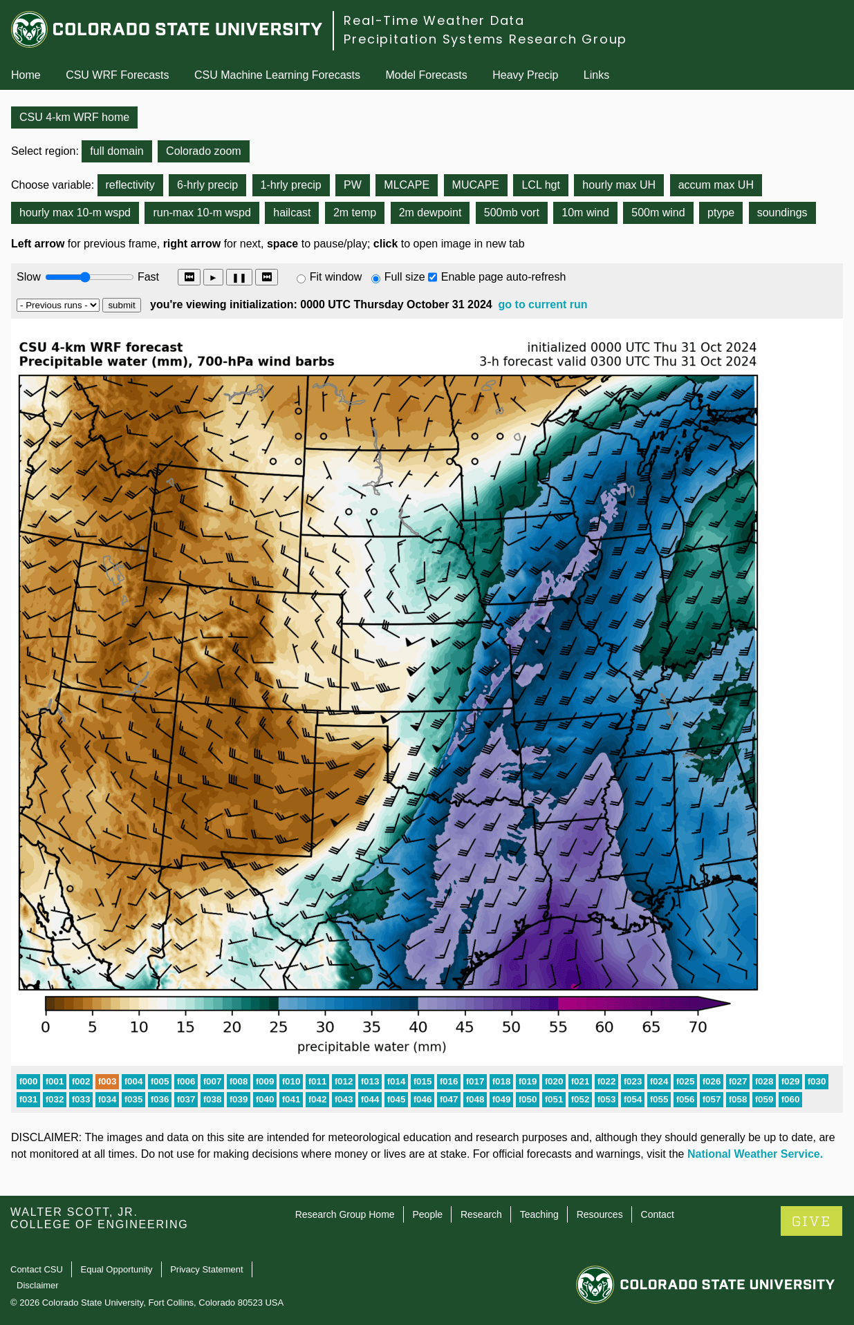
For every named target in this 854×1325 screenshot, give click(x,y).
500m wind (658, 212)
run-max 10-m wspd (201, 212)
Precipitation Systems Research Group (485, 39)
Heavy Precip (525, 75)
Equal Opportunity (117, 1269)
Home (26, 75)
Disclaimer (38, 1285)
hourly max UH (619, 185)
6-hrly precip (207, 185)
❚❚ (239, 277)
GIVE (811, 1221)
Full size (404, 277)
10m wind (585, 212)
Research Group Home (345, 1214)
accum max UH (716, 185)
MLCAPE (406, 185)
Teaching (539, 1214)
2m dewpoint (430, 212)
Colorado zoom (203, 151)
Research (481, 1214)
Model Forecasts (426, 75)
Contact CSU (36, 1269)
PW (353, 185)
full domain (116, 151)
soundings (782, 212)
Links (596, 75)
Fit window (336, 277)
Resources (600, 1214)
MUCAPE (475, 185)
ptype (720, 212)
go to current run (543, 304)
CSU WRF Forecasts (117, 75)
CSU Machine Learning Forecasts (277, 75)
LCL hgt (540, 185)
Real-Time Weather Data (434, 20)
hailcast (291, 212)
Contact (657, 1214)
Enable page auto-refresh (503, 277)
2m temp (354, 212)
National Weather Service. (755, 1154)
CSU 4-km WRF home (74, 117)
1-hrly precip (291, 185)
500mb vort (511, 212)
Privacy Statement (206, 1269)
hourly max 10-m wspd (75, 212)
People (427, 1214)
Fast (147, 277)
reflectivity (130, 185)
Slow (29, 277)
